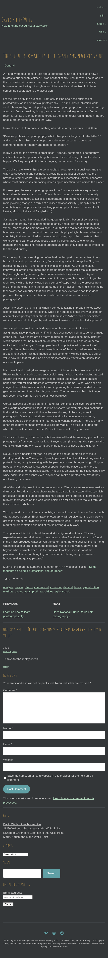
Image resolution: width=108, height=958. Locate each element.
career (19, 587)
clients (29, 587)
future (78, 587)
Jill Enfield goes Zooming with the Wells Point (31, 828)
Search (51, 873)
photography (23, 591)
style (58, 591)
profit (35, 591)
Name (8, 728)
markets (8, 591)
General (9, 65)
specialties (46, 591)
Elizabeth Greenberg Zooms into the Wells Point (33, 832)
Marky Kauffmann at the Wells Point (25, 837)
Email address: (12, 892)
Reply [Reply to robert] (6, 667)
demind (68, 587)
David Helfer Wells (16, 19)
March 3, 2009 (10, 651)
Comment (10, 690)
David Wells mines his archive (22, 824)
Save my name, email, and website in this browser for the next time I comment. (50, 778)
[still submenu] (106, 16)
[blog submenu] (106, 32)
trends (66, 591)
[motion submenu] (106, 7)
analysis (8, 587)
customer (56, 587)
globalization (91, 587)
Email (7, 744)
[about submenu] (106, 24)
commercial (41, 587)
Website (8, 759)
